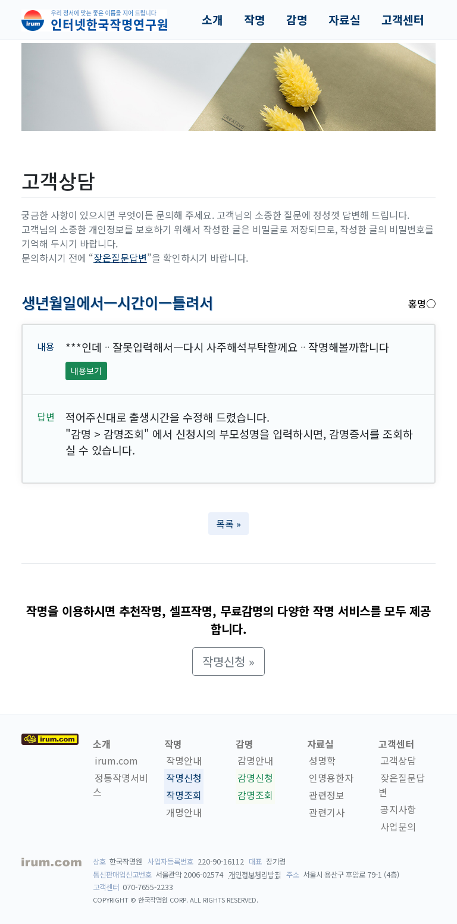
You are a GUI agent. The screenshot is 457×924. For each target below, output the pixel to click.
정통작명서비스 (120, 784)
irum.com (116, 760)
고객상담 (398, 760)
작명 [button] (254, 19)
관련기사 (327, 812)
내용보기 (86, 371)
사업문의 (398, 826)
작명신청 (184, 777)
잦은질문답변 (120, 257)
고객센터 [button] (402, 19)
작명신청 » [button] (228, 661)
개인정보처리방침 (254, 874)
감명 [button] (297, 19)
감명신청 (255, 777)
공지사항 (398, 809)
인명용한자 (331, 777)
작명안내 (184, 760)
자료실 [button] (344, 19)
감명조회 (255, 795)
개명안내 (184, 812)
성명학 (322, 760)
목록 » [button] (228, 523)
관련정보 (327, 795)
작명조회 (184, 795)
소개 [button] (212, 19)
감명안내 (255, 760)
